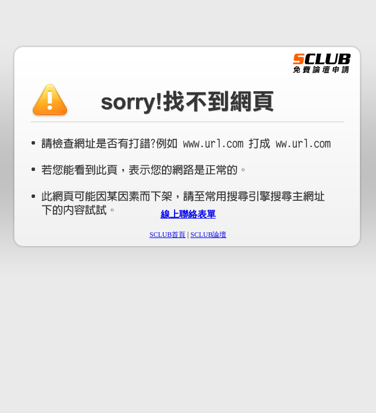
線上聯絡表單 (188, 214)
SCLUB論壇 (209, 235)
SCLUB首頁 (168, 235)
